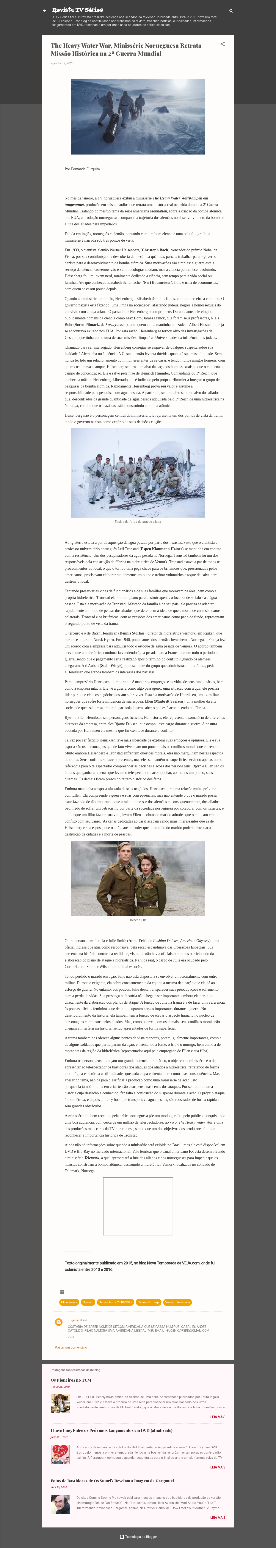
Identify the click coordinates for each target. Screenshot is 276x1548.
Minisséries (69, 1302)
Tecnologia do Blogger (138, 1537)
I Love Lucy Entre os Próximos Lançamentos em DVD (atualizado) (111, 1430)
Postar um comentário (71, 1347)
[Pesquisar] (231, 11)
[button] (222, 44)
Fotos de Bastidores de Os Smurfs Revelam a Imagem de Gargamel (112, 1480)
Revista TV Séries (77, 10)
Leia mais (217, 1417)
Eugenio (73, 1320)
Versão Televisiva (177, 1302)
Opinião (88, 1302)
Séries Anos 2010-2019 (115, 1302)
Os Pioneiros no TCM (71, 1380)
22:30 (71, 1337)
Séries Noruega (149, 1302)
